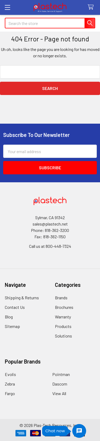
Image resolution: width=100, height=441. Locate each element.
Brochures (64, 307)
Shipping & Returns (22, 297)
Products (63, 326)
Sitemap (12, 326)
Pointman (61, 374)
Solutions (63, 335)
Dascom (59, 383)
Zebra (10, 383)
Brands (61, 297)
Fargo (10, 393)
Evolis (10, 374)
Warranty (63, 316)
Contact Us (15, 307)
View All (59, 393)
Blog (9, 316)
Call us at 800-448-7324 (50, 246)
